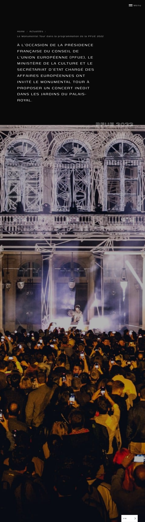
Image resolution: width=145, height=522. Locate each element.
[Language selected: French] (129, 518)
